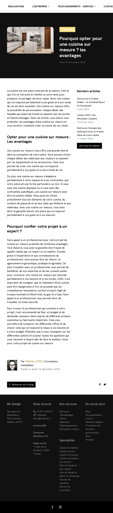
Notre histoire (14, 418)
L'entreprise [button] (40, 6)
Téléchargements (69, 6)
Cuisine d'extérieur (68, 447)
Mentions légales (94, 422)
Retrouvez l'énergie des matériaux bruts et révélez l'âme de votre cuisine (90, 131)
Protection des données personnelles (93, 429)
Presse (89, 418)
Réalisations (16, 6)
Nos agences (13, 411)
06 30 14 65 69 (42, 411)
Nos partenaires (94, 415)
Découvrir (64, 411)
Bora (88, 436)
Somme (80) (39, 425)
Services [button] (88, 6)
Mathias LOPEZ (34, 361)
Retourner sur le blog (21, 384)
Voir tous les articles (89, 145)
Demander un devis (69, 429)
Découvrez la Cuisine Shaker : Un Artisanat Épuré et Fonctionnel (91, 102)
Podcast (90, 439)
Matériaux (64, 422)
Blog (88, 411)
